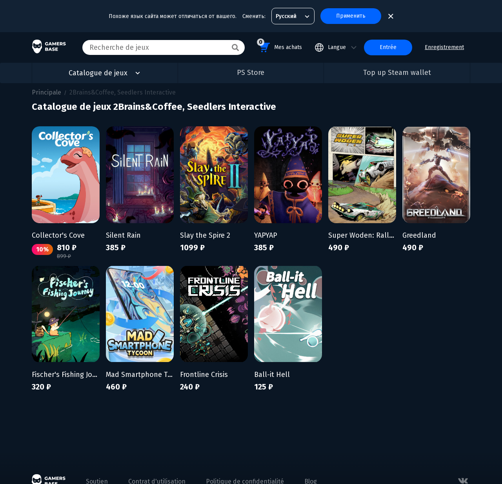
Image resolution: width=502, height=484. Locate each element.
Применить (351, 16)
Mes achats (279, 46)
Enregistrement (444, 47)
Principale (46, 92)
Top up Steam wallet (397, 72)
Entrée (388, 47)
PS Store (250, 72)
